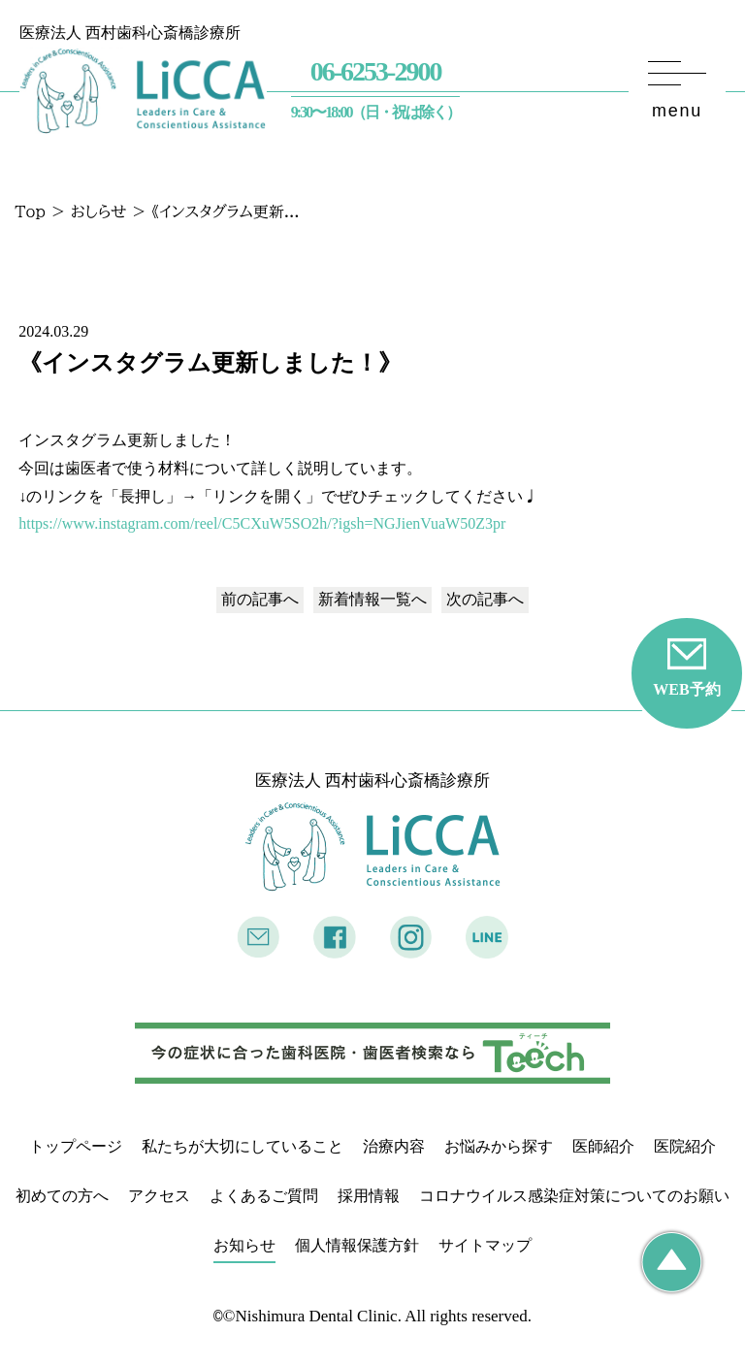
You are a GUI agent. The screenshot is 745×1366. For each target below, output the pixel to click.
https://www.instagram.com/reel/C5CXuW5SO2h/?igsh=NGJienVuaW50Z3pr (261, 523)
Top (30, 211)
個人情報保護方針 (357, 1245)
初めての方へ (62, 1195)
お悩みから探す (498, 1146)
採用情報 (369, 1195)
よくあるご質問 (264, 1195)
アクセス (159, 1195)
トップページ (75, 1146)
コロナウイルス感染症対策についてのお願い (574, 1195)
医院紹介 (685, 1146)
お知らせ (244, 1245)
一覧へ (372, 599)
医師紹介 (603, 1146)
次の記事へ (485, 599)
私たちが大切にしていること (242, 1146)
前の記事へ (260, 599)
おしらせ (98, 211)
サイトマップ (485, 1245)
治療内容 (394, 1146)
